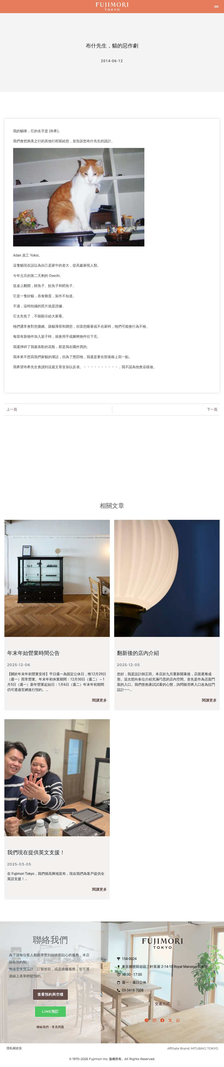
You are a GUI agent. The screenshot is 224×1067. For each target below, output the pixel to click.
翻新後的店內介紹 (138, 653)
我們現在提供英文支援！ (36, 852)
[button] (216, 6)
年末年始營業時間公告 (33, 653)
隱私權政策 (14, 1048)
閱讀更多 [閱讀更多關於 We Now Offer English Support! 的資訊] (99, 889)
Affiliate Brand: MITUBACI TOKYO (192, 1048)
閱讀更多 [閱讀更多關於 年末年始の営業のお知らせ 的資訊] (99, 700)
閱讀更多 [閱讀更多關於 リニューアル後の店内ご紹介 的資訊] (209, 700)
